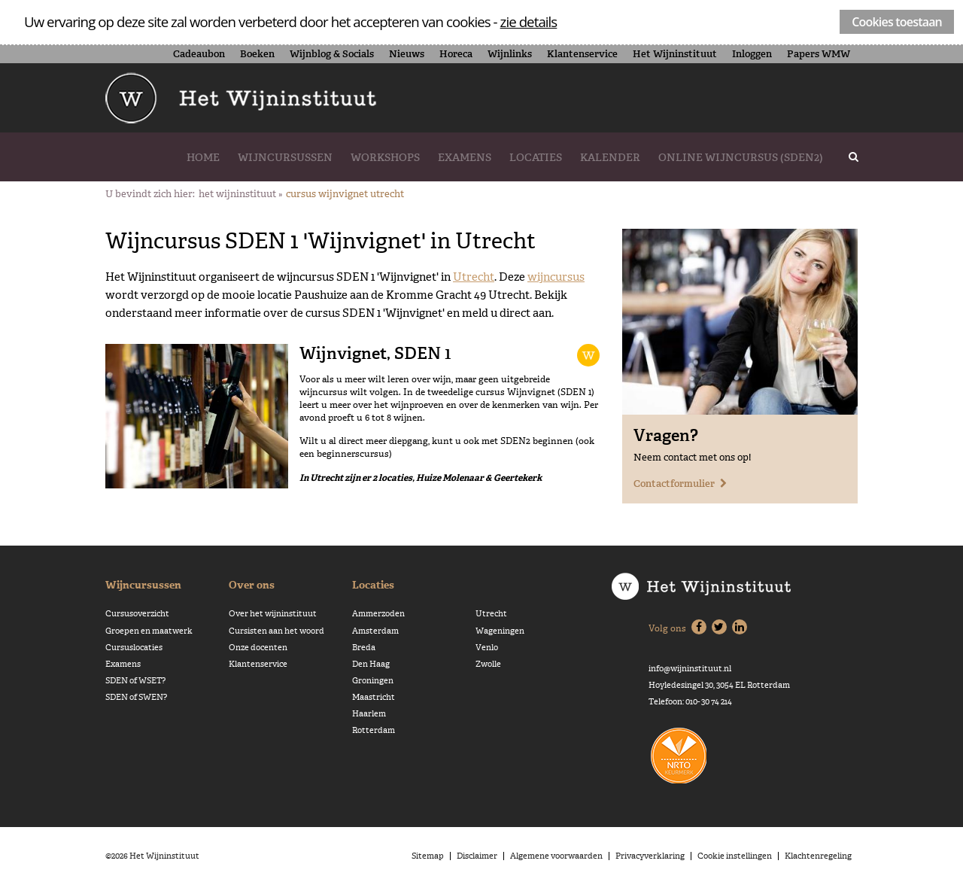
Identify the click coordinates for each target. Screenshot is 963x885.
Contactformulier (674, 483)
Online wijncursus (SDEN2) (740, 157)
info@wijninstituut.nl (690, 669)
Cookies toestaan (897, 22)
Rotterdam (373, 730)
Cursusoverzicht (137, 614)
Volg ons (667, 628)
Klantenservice (582, 53)
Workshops (385, 157)
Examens (464, 157)
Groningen (372, 681)
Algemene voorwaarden (556, 856)
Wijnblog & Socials (332, 53)
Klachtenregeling (818, 856)
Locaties (535, 157)
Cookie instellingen (734, 856)
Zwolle (488, 664)
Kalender (610, 157)
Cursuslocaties (134, 647)
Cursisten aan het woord (276, 631)
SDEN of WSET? (135, 681)
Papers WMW (818, 53)
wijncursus (556, 276)
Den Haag (371, 664)
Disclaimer (477, 856)
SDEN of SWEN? (136, 697)
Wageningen (499, 631)
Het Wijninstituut (675, 53)
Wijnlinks (510, 53)
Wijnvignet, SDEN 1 (375, 353)
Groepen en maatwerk (149, 631)
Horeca (455, 53)
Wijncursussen (285, 157)
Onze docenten (258, 647)
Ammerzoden (378, 614)
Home (203, 157)
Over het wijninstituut (273, 614)
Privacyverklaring (650, 856)
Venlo (486, 647)
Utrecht (473, 276)
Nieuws (406, 53)
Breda (363, 647)
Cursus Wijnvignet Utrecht (345, 193)
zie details (528, 21)
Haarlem (369, 714)
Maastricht (373, 697)
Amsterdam (375, 631)
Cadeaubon (199, 53)
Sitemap (428, 856)
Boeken (257, 53)
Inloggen (752, 53)
